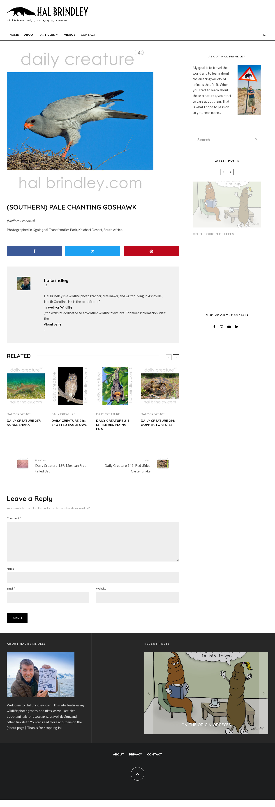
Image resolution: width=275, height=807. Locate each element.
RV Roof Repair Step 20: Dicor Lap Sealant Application (233, 250)
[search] (256, 139)
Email (11, 595)
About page (52, 324)
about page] (17, 735)
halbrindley (56, 280)
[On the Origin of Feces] (206, 700)
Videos (69, 34)
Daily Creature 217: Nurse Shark (24, 423)
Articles (47, 34)
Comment (14, 518)
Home (14, 34)
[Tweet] (92, 251)
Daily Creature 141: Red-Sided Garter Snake (123, 465)
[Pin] (151, 251)
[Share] (34, 251)
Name (11, 576)
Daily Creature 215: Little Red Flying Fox (113, 425)
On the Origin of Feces (213, 232)
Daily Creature (19, 414)
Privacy (135, 761)
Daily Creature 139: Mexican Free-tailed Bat (62, 465)
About (29, 34)
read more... (212, 113)
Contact (88, 34)
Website (101, 595)
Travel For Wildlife (58, 307)
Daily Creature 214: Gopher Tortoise (158, 423)
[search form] (222, 139)
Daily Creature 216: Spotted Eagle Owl (69, 423)
